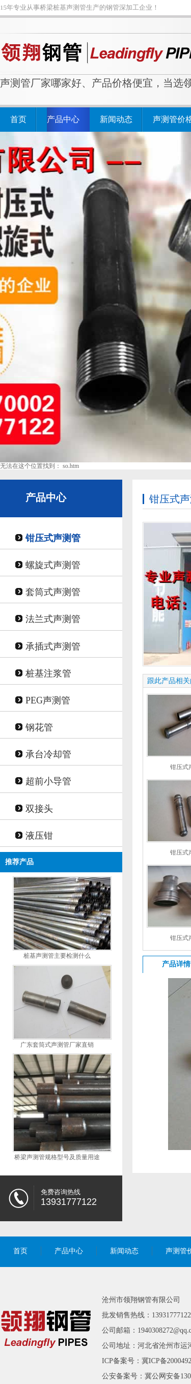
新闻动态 (116, 119)
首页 (18, 119)
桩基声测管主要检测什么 (57, 955)
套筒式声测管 (52, 592)
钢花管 (39, 727)
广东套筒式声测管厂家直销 (57, 1044)
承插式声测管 (52, 646)
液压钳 (39, 836)
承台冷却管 (48, 754)
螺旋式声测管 (52, 565)
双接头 (39, 809)
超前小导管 (48, 781)
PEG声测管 (47, 700)
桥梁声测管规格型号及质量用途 (57, 1157)
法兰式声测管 (52, 619)
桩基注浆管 (48, 673)
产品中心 (63, 119)
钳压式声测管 (52, 538)
